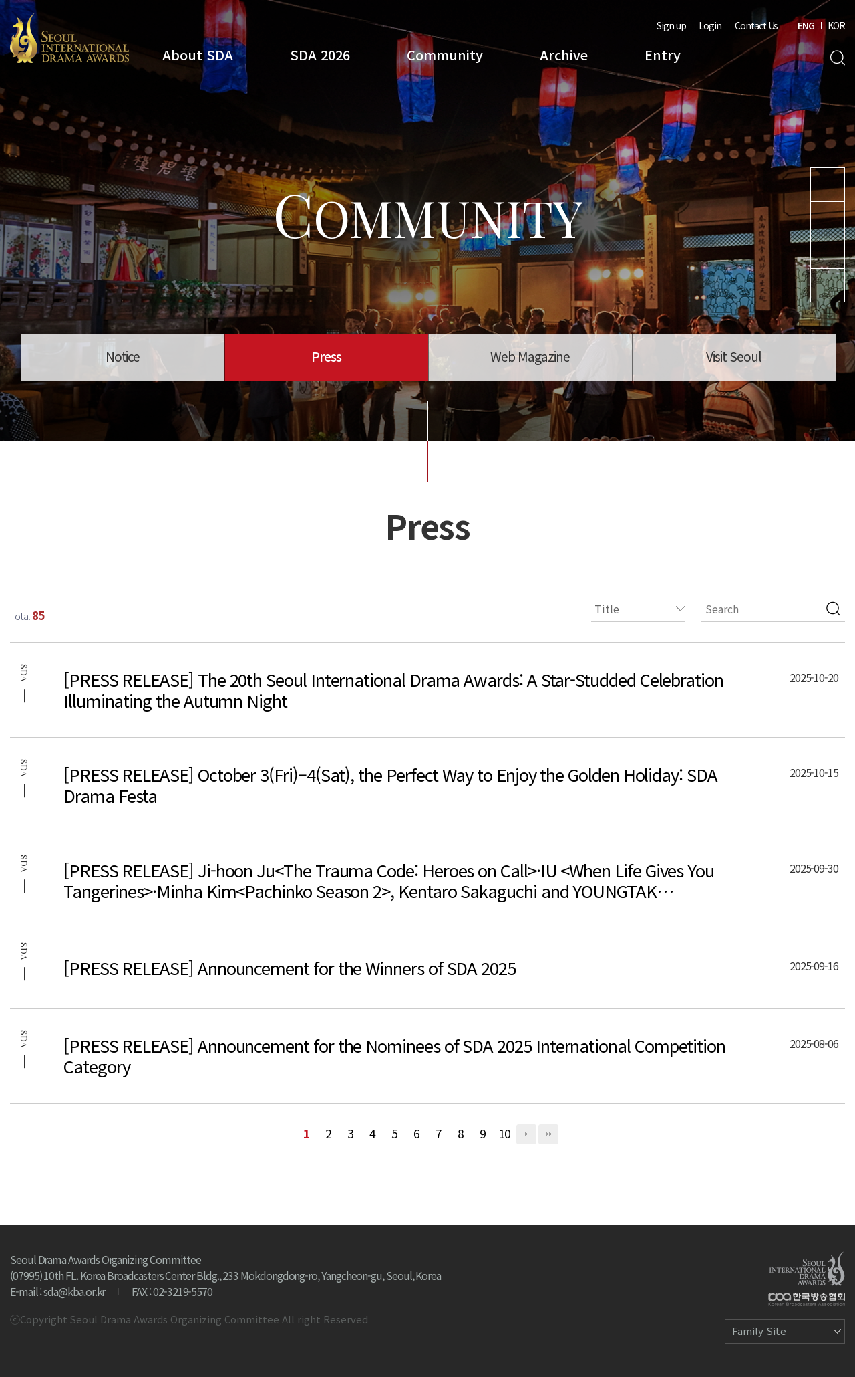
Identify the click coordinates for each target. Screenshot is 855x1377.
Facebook (827, 285)
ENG (806, 25)
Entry (663, 54)
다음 (526, 1134)
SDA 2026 (320, 54)
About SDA (197, 54)
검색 (833, 608)
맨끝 (548, 1134)
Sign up (671, 25)
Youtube (827, 184)
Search (837, 58)
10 (504, 1133)
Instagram (827, 218)
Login (710, 25)
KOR (836, 25)
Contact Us (756, 25)
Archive (564, 54)
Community (445, 54)
